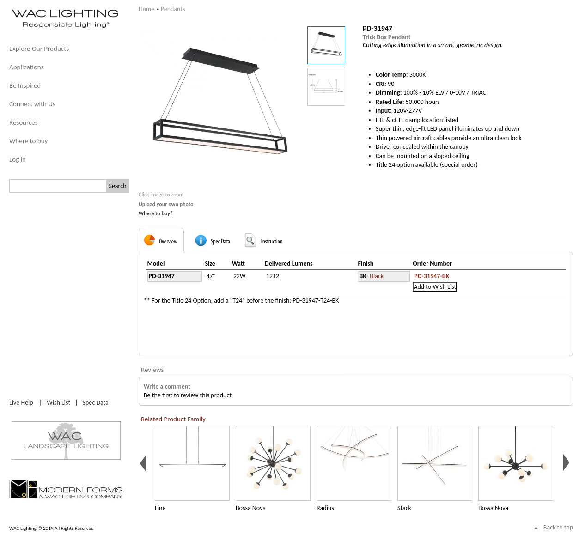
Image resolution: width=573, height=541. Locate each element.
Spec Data (96, 403)
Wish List (58, 403)
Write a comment (167, 386)
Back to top (558, 527)
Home (146, 9)
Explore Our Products (39, 48)
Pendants (173, 9)
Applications (26, 67)
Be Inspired (25, 85)
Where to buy (28, 141)
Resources (23, 122)
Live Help (21, 403)
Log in (17, 159)
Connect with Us (32, 104)
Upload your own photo (166, 204)
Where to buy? (156, 213)
